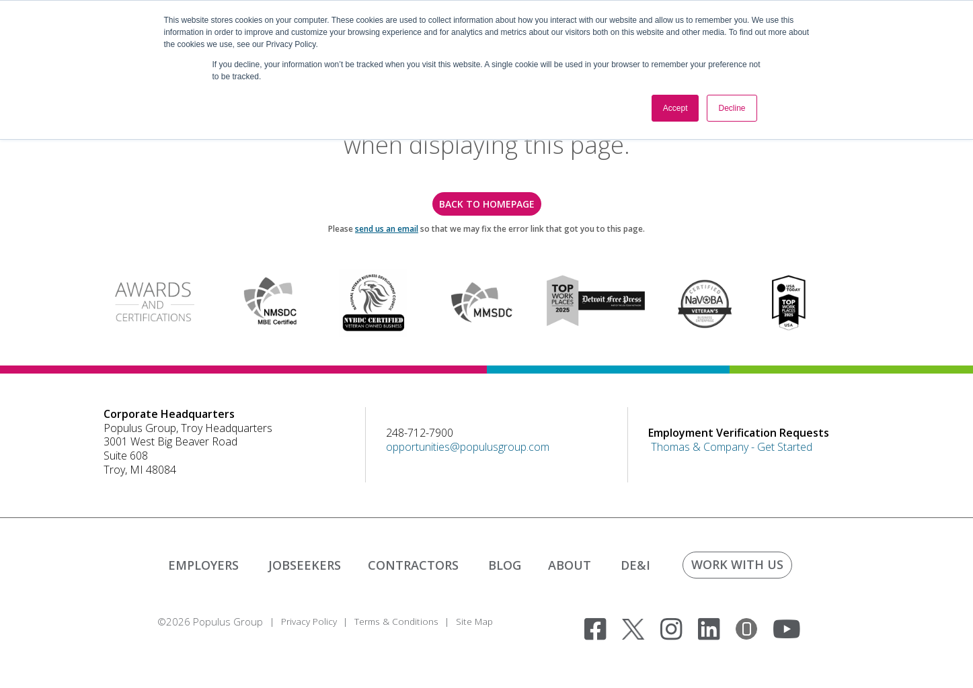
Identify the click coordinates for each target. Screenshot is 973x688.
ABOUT (569, 565)
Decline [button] (731, 108)
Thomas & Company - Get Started (731, 446)
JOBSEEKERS (304, 565)
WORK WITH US (737, 564)
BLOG (504, 565)
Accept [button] (675, 108)
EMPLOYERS (203, 565)
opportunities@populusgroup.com (467, 446)
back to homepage (487, 204)
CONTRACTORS (413, 565)
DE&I (635, 565)
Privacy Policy (311, 621)
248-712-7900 (419, 432)
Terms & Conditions (403, 621)
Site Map (486, 621)
